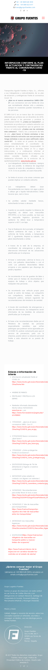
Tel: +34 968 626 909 (24, 2)
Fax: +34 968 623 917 (24, 5)
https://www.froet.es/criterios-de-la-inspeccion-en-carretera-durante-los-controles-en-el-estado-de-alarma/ (23, 551)
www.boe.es (17, 410)
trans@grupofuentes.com (25, 7)
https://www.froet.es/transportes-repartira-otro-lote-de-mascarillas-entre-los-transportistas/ (25, 511)
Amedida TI (24, 662)
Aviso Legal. (23, 658)
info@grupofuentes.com (27, 574)
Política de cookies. (23, 660)
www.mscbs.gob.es (28, 161)
